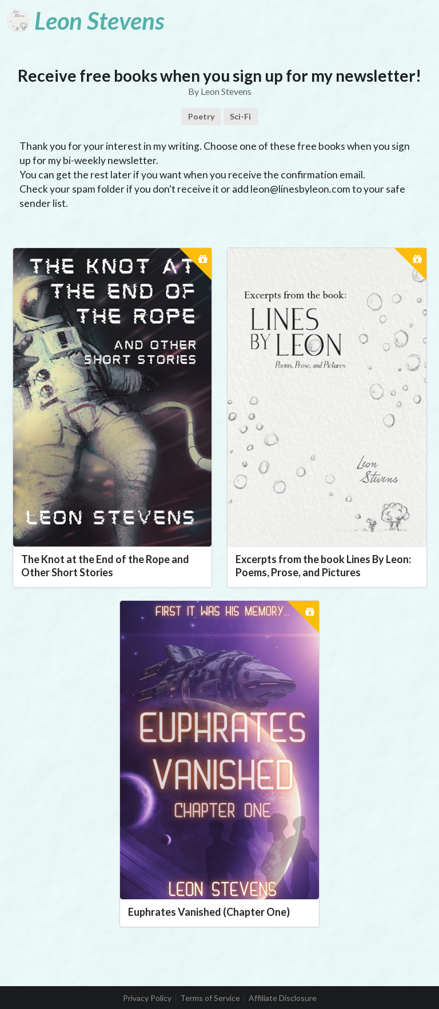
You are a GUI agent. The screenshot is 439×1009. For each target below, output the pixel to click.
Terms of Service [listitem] (210, 998)
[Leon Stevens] (85, 20)
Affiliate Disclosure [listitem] (283, 998)
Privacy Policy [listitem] (147, 998)
